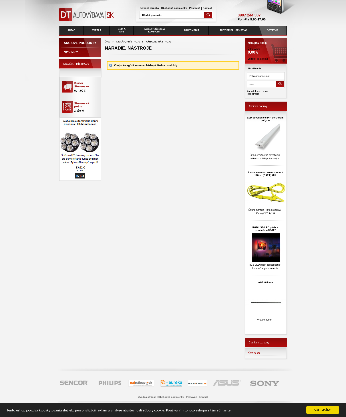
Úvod (107, 41)
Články (254, 352)
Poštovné (194, 8)
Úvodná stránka (149, 8)
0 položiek (266, 46)
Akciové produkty (80, 43)
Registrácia (253, 93)
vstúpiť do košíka (258, 58)
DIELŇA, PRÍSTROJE (128, 41)
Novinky (71, 52)
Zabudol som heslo (257, 91)
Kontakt (207, 8)
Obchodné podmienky (174, 8)
